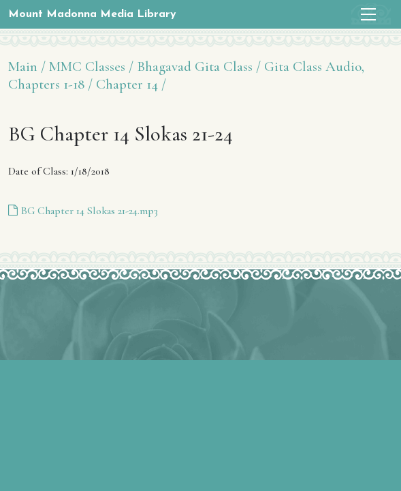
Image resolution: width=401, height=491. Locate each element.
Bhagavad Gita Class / (199, 66)
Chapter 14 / (131, 84)
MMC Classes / (91, 66)
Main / (27, 66)
